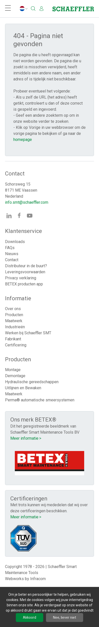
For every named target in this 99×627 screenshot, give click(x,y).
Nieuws (11, 253)
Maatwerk (13, 320)
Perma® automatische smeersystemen (39, 400)
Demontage (15, 375)
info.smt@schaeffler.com (26, 202)
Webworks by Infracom (25, 578)
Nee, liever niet (64, 617)
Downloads (15, 241)
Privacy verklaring (20, 278)
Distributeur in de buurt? (26, 265)
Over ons (13, 308)
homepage (22, 139)
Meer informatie (24, 438)
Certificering (15, 345)
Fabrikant (13, 339)
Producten (14, 314)
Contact (11, 259)
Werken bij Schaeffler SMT (28, 333)
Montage (13, 369)
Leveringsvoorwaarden (25, 272)
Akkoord (29, 617)
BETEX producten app (24, 284)
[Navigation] (8, 8)
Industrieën (15, 326)
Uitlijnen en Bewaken (23, 387)
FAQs (10, 247)
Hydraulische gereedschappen (32, 381)
